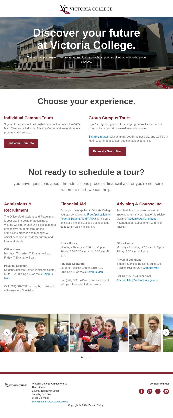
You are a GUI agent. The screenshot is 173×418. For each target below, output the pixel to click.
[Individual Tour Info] (21, 143)
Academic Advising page (141, 218)
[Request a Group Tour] (107, 151)
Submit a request (99, 136)
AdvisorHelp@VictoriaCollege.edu (137, 280)
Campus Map (94, 272)
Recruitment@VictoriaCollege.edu (50, 401)
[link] (16, 392)
